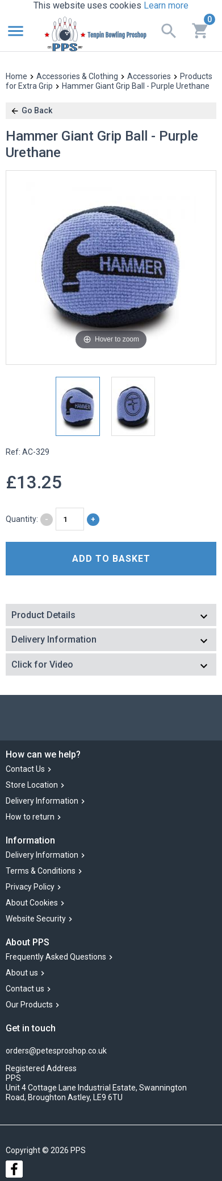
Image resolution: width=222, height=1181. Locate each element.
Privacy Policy (30, 886)
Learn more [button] (166, 5)
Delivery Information (42, 800)
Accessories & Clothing (77, 76)
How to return (30, 816)
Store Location (32, 784)
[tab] (111, 616)
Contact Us (25, 768)
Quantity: (22, 519)
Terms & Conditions (41, 870)
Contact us (25, 989)
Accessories (149, 76)
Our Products (29, 1005)
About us (22, 973)
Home (16, 76)
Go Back (31, 111)
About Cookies (32, 902)
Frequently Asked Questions (56, 957)
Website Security (36, 918)
